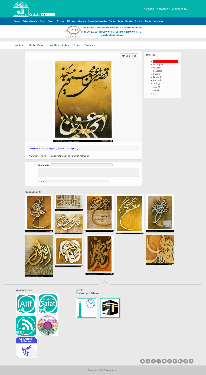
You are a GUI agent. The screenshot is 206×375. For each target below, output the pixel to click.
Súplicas (138, 21)
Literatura (82, 21)
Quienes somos (179, 8)
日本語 (156, 83)
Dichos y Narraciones (154, 21)
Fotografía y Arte (30, 21)
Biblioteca (71, 21)
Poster (77, 45)
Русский (157, 80)
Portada (17, 21)
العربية (156, 90)
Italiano (156, 74)
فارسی (156, 87)
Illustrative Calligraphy (68, 149)
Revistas (129, 21)
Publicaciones (163, 8)
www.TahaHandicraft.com (112, 35)
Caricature (90, 45)
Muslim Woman (37, 45)
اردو (155, 93)
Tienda (112, 21)
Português (158, 64)
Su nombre (43, 165)
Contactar (149, 8)
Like (129, 55)
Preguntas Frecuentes (97, 21)
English (157, 67)
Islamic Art (20, 45)
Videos (42, 21)
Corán (120, 21)
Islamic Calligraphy (49, 149)
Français (157, 71)
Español (157, 61)
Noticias (60, 21)
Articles (51, 21)
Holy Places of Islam (60, 45)
